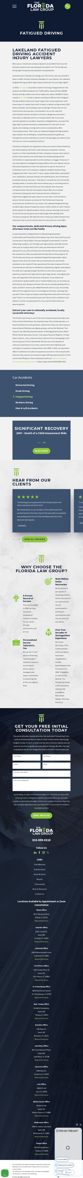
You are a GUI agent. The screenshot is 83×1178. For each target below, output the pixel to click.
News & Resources (39, 889)
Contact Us (39, 894)
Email (45, 764)
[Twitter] (48, 852)
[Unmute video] (68, 1147)
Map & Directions (41, 921)
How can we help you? (21, 780)
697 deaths (23, 87)
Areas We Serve (40, 874)
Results (40, 879)
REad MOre (41, 451)
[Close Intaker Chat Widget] (80, 1124)
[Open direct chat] (77, 1124)
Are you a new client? (21, 772)
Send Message (41, 815)
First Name (17, 756)
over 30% (23, 97)
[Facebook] (39, 852)
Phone (16, 764)
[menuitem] (41, 385)
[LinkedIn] (35, 852)
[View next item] (43, 442)
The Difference (39, 864)
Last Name (47, 756)
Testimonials (39, 884)
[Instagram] (43, 852)
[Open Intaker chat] (58, 1177)
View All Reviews (34, 539)
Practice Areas (39, 869)
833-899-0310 (41, 840)
